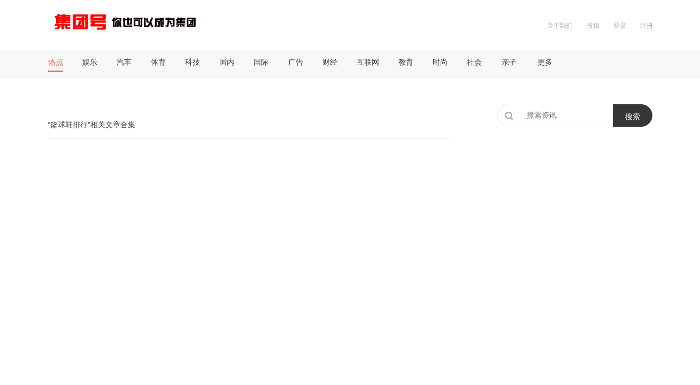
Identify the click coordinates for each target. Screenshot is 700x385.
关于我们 (560, 25)
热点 (55, 62)
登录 (619, 25)
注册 (646, 25)
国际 (260, 62)
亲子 (509, 62)
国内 (226, 62)
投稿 (593, 25)
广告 (295, 62)
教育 (405, 62)
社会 (474, 62)
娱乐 (89, 62)
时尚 (440, 62)
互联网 (368, 62)
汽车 (124, 62)
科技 (192, 62)
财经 (329, 62)
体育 (158, 62)
